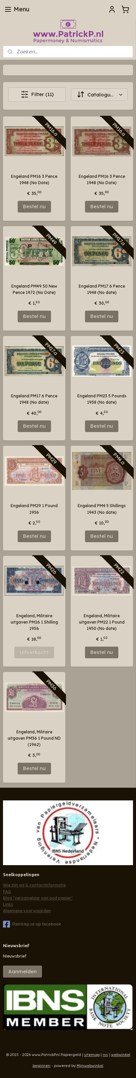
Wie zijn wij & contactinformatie (34, 884)
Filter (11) (37, 94)
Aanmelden (22, 971)
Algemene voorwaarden (27, 910)
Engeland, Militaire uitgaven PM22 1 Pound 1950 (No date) (102, 622)
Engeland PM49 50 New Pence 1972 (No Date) (34, 289)
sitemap (92, 1054)
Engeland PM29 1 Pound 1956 (34, 508)
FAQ (7, 891)
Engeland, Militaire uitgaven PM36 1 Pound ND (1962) (34, 738)
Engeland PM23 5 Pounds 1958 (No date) (101, 399)
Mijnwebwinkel (90, 1065)
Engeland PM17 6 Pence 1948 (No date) (102, 289)
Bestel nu (34, 206)
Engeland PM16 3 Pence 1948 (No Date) (34, 179)
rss (105, 1054)
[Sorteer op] (99, 94)
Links (8, 904)
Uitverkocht (34, 652)
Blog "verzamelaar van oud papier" (38, 898)
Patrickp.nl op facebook (32, 924)
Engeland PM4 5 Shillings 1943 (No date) (102, 508)
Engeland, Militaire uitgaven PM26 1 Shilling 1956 (34, 622)
